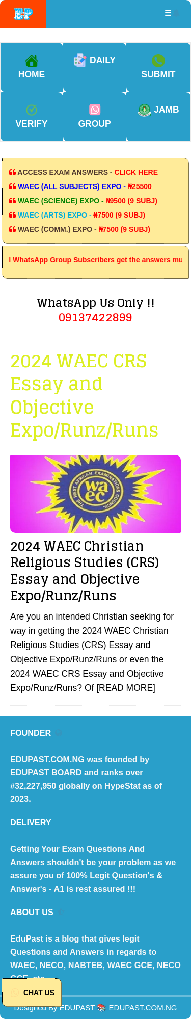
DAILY (94, 60)
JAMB (158, 109)
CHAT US (31, 992)
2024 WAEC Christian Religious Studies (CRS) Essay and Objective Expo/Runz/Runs (84, 570)
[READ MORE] (125, 688)
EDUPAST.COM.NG (143, 1007)
